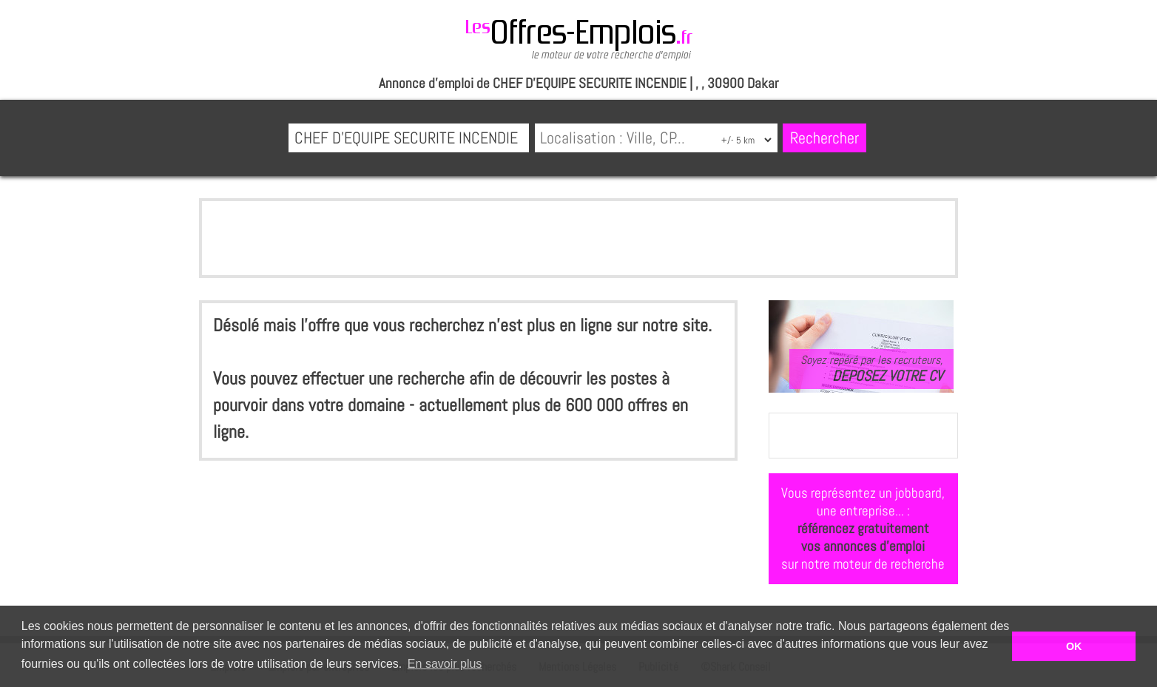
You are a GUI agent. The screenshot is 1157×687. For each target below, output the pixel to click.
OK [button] (1074, 646)
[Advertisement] (578, 238)
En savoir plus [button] (445, 663)
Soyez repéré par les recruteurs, (871, 368)
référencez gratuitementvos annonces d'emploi (863, 537)
